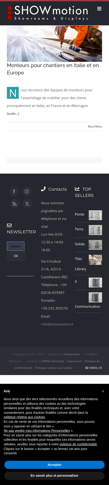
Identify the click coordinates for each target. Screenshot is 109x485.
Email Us (93, 368)
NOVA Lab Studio (53, 361)
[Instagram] (27, 191)
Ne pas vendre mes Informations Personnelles (37, 430)
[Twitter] (27, 204)
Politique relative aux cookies (53, 368)
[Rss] (14, 204)
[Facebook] (14, 191)
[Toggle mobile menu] (99, 8)
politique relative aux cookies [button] (24, 417)
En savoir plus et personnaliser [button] (55, 475)
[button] (103, 391)
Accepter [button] (55, 465)
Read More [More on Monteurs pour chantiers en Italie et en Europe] (95, 126)
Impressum (74, 361)
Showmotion (72, 354)
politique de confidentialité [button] (78, 444)
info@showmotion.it (57, 324)
